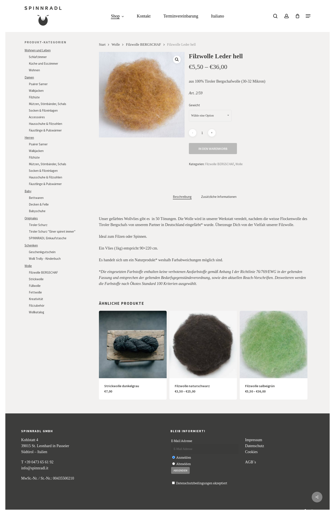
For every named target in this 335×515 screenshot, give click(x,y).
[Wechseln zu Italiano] (217, 16)
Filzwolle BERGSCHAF (43, 272)
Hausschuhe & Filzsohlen (45, 124)
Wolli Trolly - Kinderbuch (45, 259)
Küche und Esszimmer (43, 63)
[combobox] (210, 115)
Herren (29, 138)
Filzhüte (34, 97)
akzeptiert (199, 483)
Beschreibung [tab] (182, 197)
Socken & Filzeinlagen (43, 110)
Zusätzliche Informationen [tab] (219, 197)
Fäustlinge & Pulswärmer (45, 130)
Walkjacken (36, 91)
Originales (31, 218)
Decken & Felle (39, 204)
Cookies (251, 452)
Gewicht (194, 105)
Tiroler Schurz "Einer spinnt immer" (52, 231)
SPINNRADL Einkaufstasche (47, 238)
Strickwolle (36, 279)
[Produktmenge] (202, 133)
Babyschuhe (37, 211)
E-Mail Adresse (181, 440)
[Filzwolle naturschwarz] (203, 344)
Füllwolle (35, 286)
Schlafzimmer (38, 57)
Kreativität (36, 299)
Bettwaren (36, 198)
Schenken (31, 245)
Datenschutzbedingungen (194, 483)
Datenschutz (254, 446)
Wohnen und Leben (38, 50)
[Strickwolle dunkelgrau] (133, 344)
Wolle (28, 266)
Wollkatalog (36, 312)
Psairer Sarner (38, 84)
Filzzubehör (36, 305)
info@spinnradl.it (34, 468)
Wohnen (34, 70)
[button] (308, 16)
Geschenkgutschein (42, 252)
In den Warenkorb (212, 148)
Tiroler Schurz (38, 225)
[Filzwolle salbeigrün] (273, 344)
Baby (28, 191)
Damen (29, 77)
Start (102, 44)
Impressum (253, 440)
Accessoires (37, 117)
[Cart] (297, 16)
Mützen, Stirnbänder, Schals (47, 104)
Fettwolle (35, 292)
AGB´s (250, 462)
